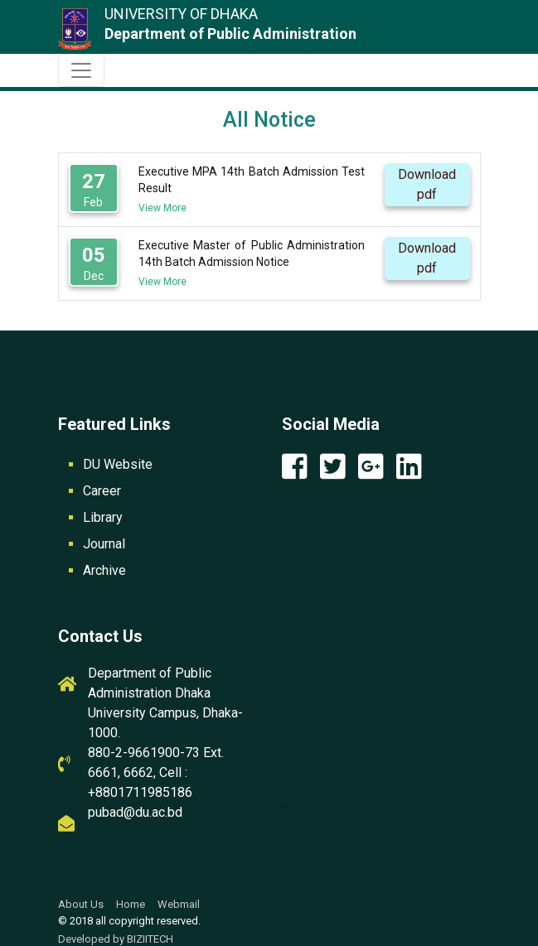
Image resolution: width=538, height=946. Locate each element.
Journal (104, 544)
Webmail (179, 904)
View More (162, 208)
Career (102, 491)
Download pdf (427, 184)
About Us (81, 904)
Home (130, 904)
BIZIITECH (150, 939)
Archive (104, 570)
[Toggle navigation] (81, 70)
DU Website (118, 464)
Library (103, 517)
